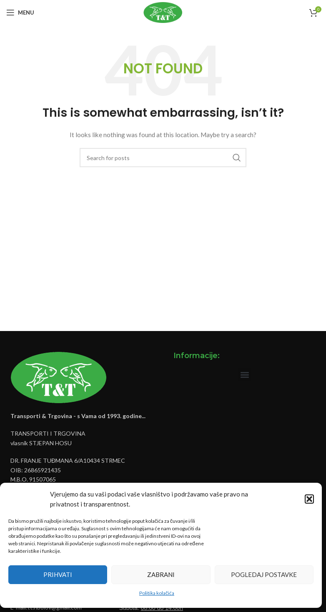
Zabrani (161, 574)
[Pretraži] (163, 157)
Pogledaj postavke (264, 574)
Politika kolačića (156, 593)
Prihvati (57, 574)
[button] (309, 499)
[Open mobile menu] (20, 12)
